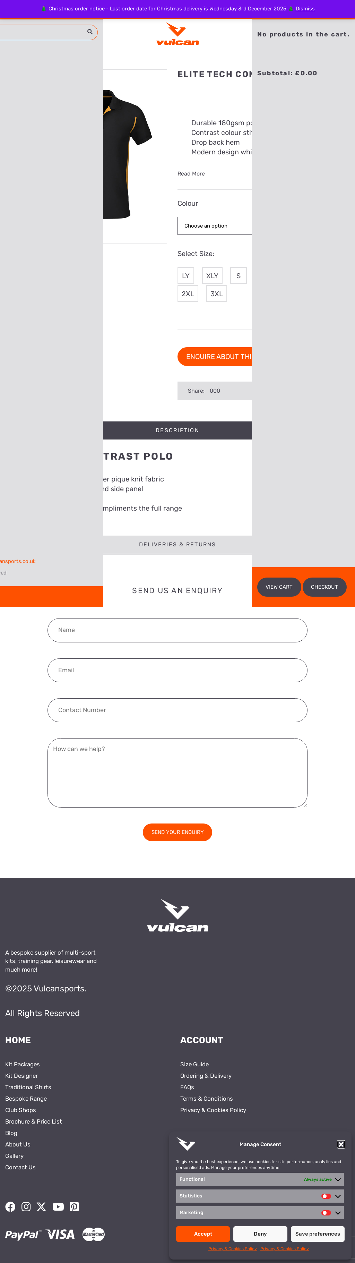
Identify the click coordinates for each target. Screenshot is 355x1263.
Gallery (14, 1155)
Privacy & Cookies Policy (232, 1248)
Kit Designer (21, 1075)
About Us (18, 1144)
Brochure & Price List (33, 1121)
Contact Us (20, 1167)
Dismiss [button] (305, 9)
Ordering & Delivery (206, 1075)
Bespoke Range (26, 1098)
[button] (341, 1144)
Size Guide (194, 1064)
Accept (203, 1234)
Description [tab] (177, 430)
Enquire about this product (237, 356)
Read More (191, 173)
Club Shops (20, 1110)
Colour (188, 203)
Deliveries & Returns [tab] (177, 544)
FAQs (187, 1087)
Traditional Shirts (28, 1087)
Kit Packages (22, 1064)
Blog (11, 1132)
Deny (260, 1234)
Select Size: (196, 253)
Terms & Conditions (206, 1098)
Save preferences (317, 1234)
